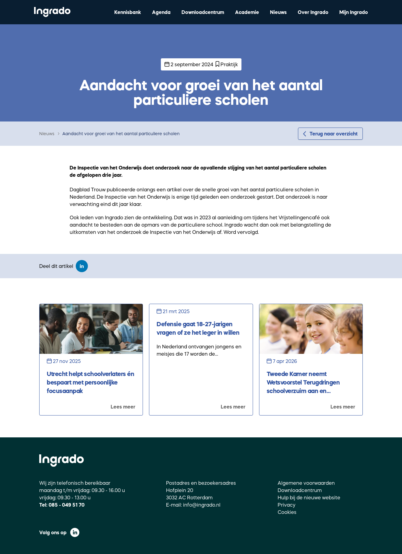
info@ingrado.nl (201, 504)
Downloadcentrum (203, 12)
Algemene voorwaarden (306, 482)
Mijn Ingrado (353, 12)
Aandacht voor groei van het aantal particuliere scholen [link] (121, 134)
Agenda (161, 12)
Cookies (287, 512)
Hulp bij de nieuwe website (309, 497)
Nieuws (278, 12)
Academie (247, 12)
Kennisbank (127, 12)
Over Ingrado (313, 12)
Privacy (287, 504)
